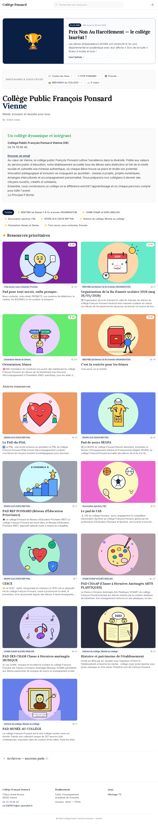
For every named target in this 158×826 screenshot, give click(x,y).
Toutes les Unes (60, 76)
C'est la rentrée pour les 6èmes (104, 364)
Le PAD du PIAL (14, 442)
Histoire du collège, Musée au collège (102, 218)
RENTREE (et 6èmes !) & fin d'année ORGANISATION (47, 212)
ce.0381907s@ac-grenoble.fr (17, 805)
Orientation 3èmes (16, 364)
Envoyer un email (19, 155)
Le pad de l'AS (91, 511)
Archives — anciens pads (25, 758)
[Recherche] (88, 4)
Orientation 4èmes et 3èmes (22, 225)
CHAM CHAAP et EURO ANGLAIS (101, 212)
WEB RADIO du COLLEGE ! (65, 82)
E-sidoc (94, 82)
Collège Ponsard (14, 5)
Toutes (8, 212)
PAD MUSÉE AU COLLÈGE (21, 729)
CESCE (7, 583)
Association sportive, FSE (20, 218)
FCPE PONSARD (88, 76)
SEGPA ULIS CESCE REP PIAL (57, 218)
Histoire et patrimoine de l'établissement (112, 656)
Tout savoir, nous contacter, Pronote (65, 225)
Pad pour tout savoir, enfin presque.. (30, 292)
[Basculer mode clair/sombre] (153, 4)
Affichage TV (114, 794)
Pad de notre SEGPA (96, 442)
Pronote (112, 76)
